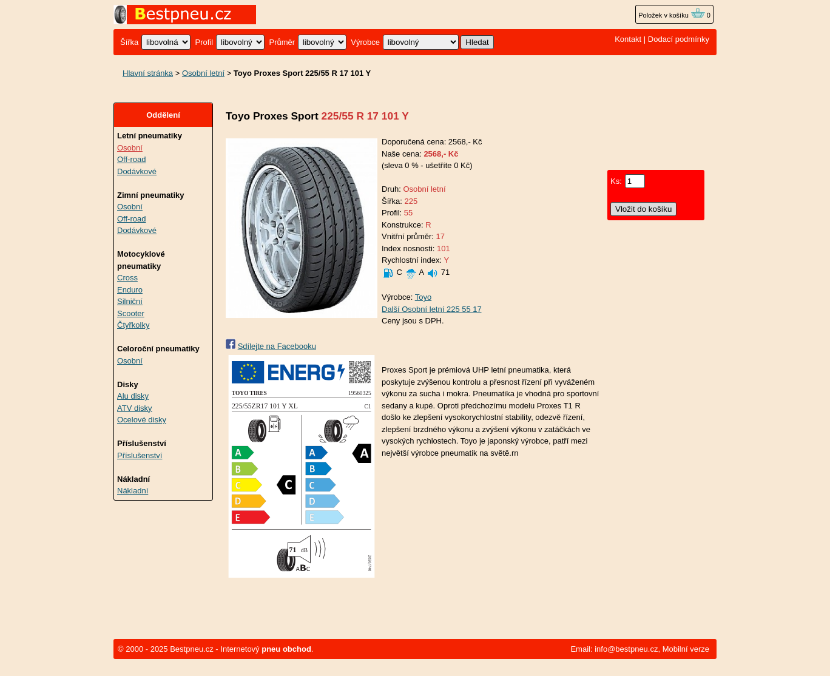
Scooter (130, 313)
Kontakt (628, 39)
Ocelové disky (141, 419)
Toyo (423, 297)
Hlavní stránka (148, 73)
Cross (127, 277)
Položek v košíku (671, 15)
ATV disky (134, 408)
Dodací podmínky (678, 39)
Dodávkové (137, 171)
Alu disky (133, 396)
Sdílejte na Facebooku (277, 346)
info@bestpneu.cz (626, 649)
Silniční (130, 301)
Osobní (130, 147)
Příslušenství (139, 455)
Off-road (131, 159)
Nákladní (132, 490)
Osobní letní (203, 73)
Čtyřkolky (133, 325)
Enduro (130, 289)
